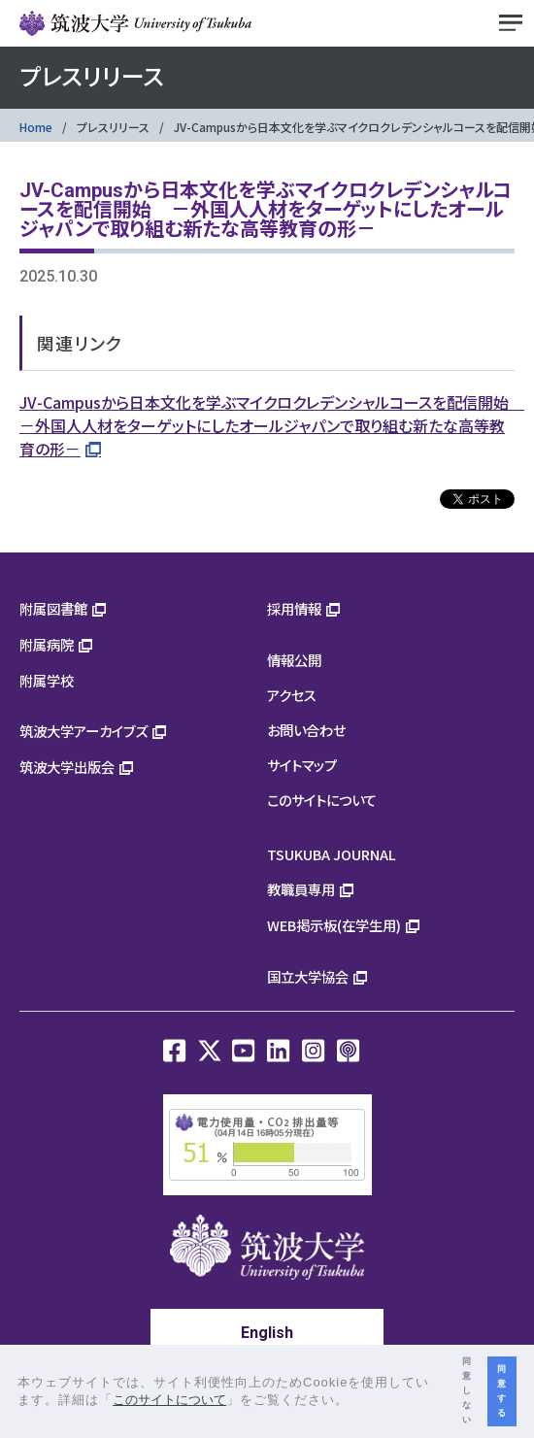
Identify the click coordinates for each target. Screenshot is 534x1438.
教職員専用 (301, 889)
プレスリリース (113, 126)
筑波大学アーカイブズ (83, 730)
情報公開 (294, 660)
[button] (355, 1401)
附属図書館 (53, 608)
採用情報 (294, 608)
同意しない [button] (466, 1390)
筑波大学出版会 (67, 766)
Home (35, 126)
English (267, 1332)
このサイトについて (322, 799)
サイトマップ (302, 764)
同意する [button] (501, 1391)
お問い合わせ (306, 729)
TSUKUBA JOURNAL (331, 854)
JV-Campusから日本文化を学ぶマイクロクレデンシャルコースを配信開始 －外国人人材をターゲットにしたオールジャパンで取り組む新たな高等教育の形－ (271, 425)
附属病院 (46, 644)
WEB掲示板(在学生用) (334, 925)
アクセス (292, 695)
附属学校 (46, 680)
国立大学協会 (308, 976)
